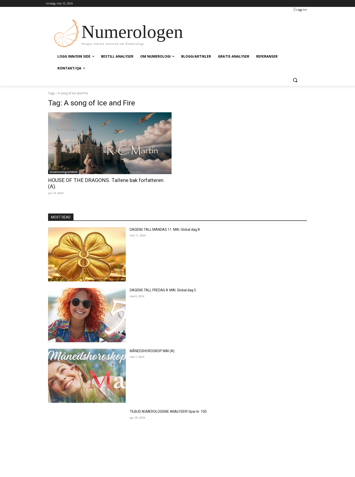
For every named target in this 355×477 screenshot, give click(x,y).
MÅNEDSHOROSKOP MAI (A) (152, 351)
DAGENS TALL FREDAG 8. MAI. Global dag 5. (163, 290)
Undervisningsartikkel (63, 172)
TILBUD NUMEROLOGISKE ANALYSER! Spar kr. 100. (168, 411)
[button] (295, 80)
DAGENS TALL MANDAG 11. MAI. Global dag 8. (165, 229)
